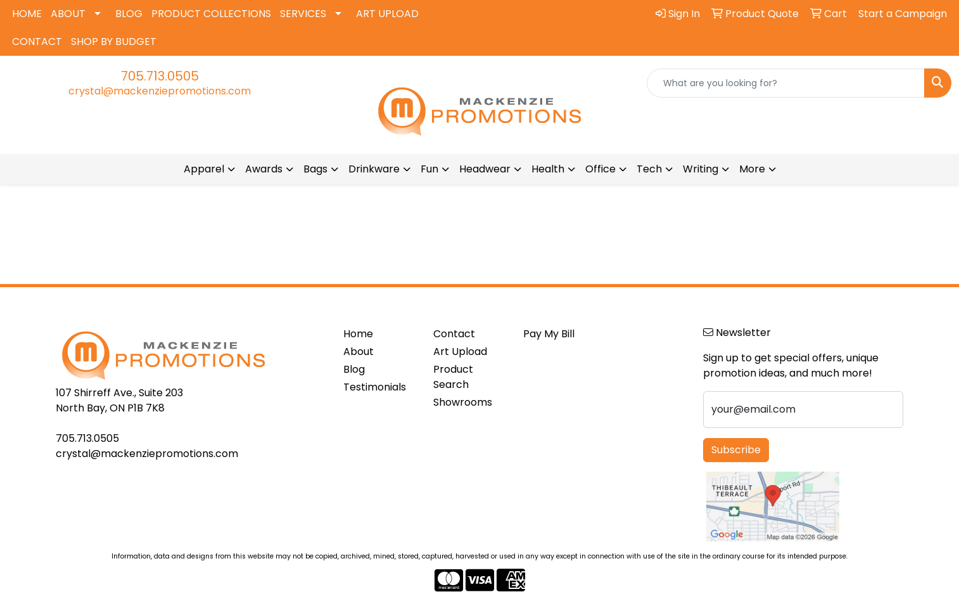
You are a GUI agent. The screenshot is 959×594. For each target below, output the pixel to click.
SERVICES (303, 13)
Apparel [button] (204, 169)
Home (358, 333)
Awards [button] (264, 169)
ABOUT (68, 13)
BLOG (129, 13)
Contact (454, 333)
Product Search (453, 377)
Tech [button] (649, 169)
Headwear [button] (485, 169)
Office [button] (600, 169)
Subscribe (736, 449)
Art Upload (460, 351)
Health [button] (547, 169)
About (358, 351)
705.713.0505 (160, 76)
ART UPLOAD (387, 13)
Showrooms (462, 402)
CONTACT (37, 41)
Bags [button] (315, 169)
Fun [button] (429, 169)
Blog (354, 369)
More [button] (752, 169)
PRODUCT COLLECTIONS (211, 13)
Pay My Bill (549, 333)
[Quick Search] (786, 83)
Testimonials (374, 387)
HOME (27, 13)
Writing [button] (700, 169)
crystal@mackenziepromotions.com (159, 91)
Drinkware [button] (374, 169)
